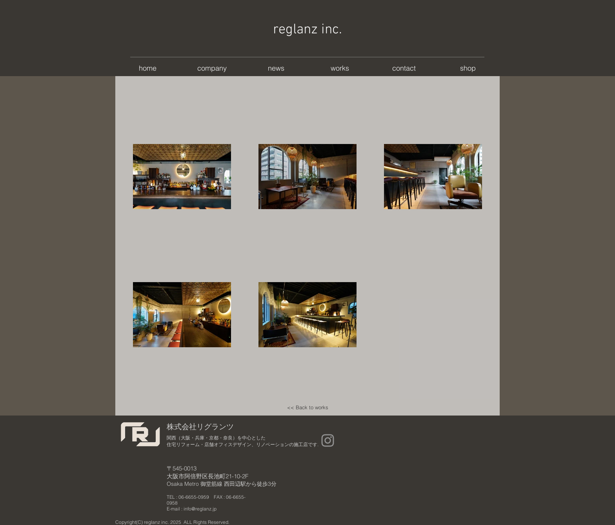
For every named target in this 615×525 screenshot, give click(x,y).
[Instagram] (327, 440)
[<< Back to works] (307, 407)
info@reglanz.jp (200, 509)
